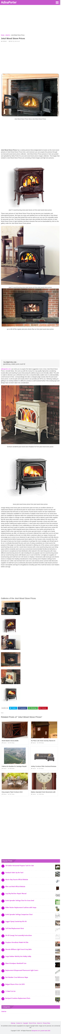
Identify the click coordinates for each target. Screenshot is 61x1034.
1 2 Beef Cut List (10, 991)
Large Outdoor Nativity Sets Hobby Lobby (18, 956)
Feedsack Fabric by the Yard (14, 872)
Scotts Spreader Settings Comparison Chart (19, 914)
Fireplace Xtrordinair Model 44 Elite (16, 942)
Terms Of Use (32, 1023)
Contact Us (19, 1023)
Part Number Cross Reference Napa (16, 977)
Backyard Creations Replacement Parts (17, 998)
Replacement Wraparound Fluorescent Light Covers (21, 970)
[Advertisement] (30, 20)
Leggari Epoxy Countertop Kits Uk (16, 921)
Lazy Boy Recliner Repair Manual (15, 893)
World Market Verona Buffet (10, 740)
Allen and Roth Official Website (15, 886)
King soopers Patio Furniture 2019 (12, 792)
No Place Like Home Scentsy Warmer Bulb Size (45, 740)
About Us (39, 1023)
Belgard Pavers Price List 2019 (15, 984)
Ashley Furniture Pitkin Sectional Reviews (43, 766)
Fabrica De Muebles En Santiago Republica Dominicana (19, 766)
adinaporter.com (6, 369)
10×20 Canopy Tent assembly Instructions (18, 935)
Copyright (25, 1023)
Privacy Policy (46, 1023)
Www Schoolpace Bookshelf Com (15, 963)
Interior (4, 41)
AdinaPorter (8, 2)
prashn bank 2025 (45, 1030)
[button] (57, 2)
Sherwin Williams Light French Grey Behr (18, 949)
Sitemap (13, 1023)
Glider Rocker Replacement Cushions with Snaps (20, 907)
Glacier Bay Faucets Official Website (16, 879)
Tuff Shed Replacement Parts (14, 928)
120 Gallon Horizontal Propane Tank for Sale (19, 865)
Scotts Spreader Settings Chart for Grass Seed (19, 900)
